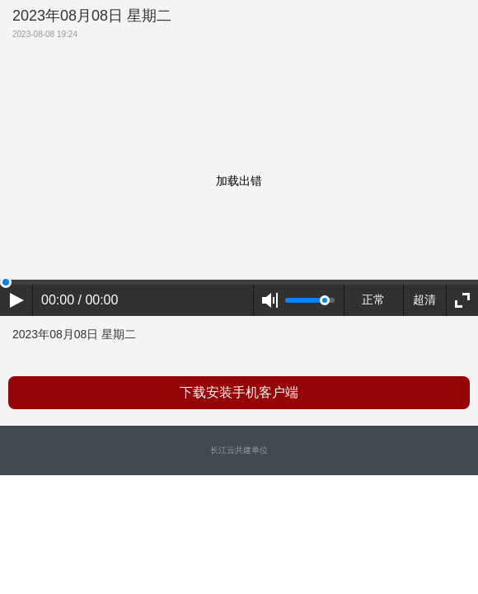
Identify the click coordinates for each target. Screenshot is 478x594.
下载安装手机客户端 (239, 392)
